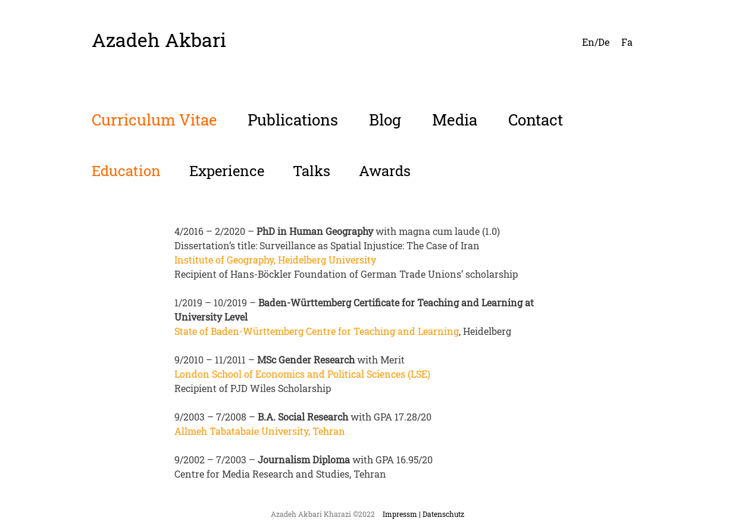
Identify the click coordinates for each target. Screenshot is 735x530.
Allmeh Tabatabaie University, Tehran (259, 431)
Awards (385, 170)
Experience (226, 170)
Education (126, 170)
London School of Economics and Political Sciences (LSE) (302, 374)
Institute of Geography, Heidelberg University (275, 259)
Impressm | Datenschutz (423, 514)
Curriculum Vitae (154, 119)
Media (454, 119)
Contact (535, 119)
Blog (385, 119)
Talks (311, 170)
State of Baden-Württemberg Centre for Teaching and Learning (316, 331)
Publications (293, 119)
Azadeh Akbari (159, 40)
